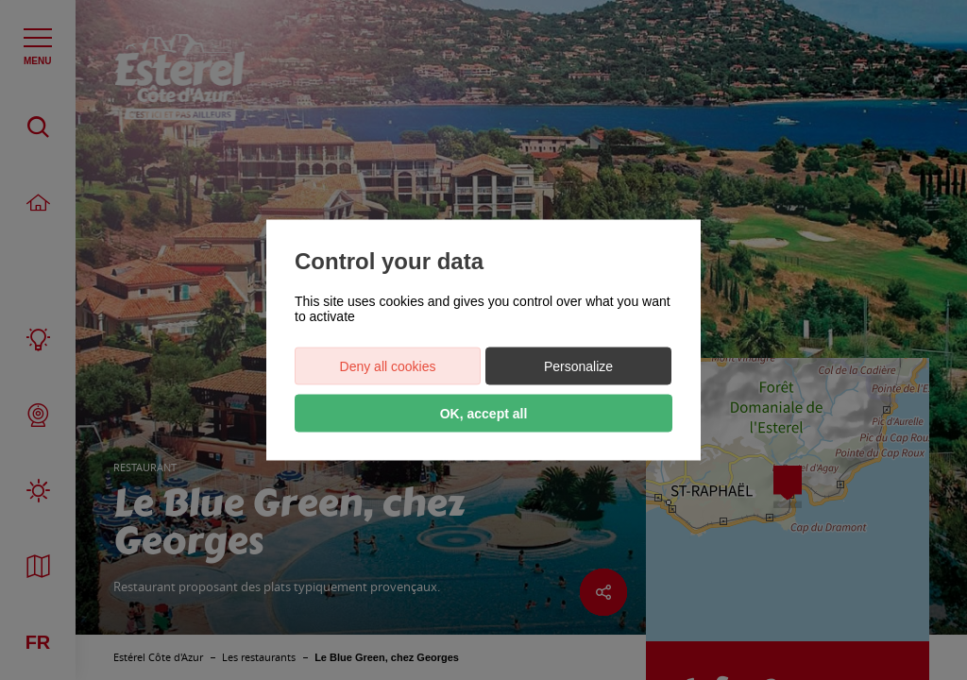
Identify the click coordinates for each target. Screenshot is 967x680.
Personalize (578, 366)
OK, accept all (484, 413)
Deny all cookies (388, 366)
